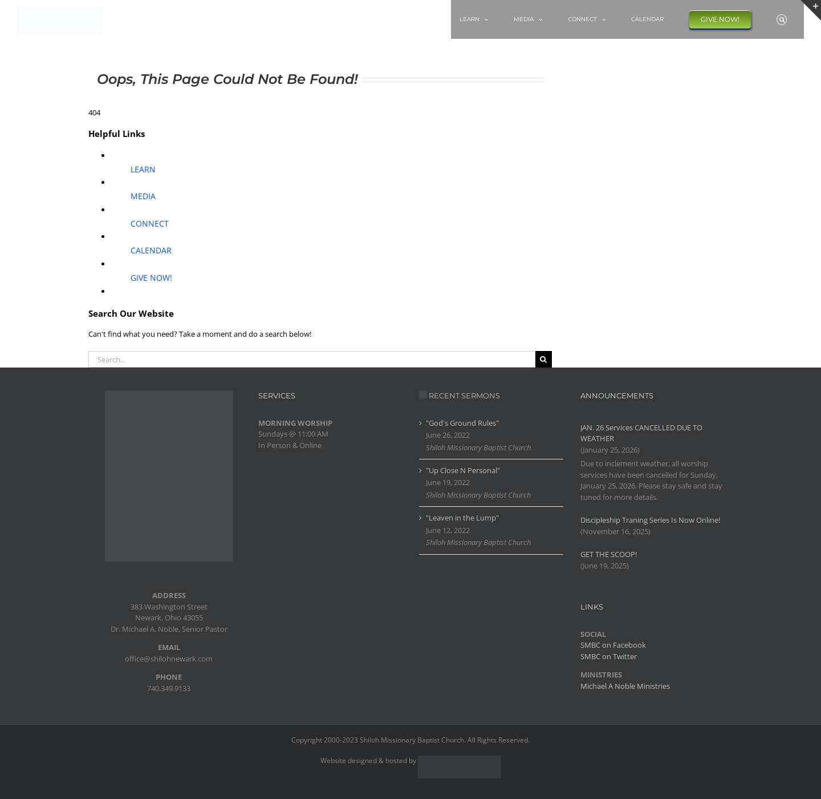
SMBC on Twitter (608, 656)
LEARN (143, 169)
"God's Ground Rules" (462, 423)
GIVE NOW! (151, 277)
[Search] (543, 359)
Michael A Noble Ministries (625, 686)
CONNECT (150, 223)
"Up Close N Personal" (463, 470)
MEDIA (143, 196)
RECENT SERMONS (464, 395)
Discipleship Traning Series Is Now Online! (650, 520)
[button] (781, 19)
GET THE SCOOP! (608, 554)
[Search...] (311, 359)
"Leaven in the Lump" (462, 518)
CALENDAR (151, 250)
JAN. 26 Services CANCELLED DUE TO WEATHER (641, 433)
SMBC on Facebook (613, 645)
